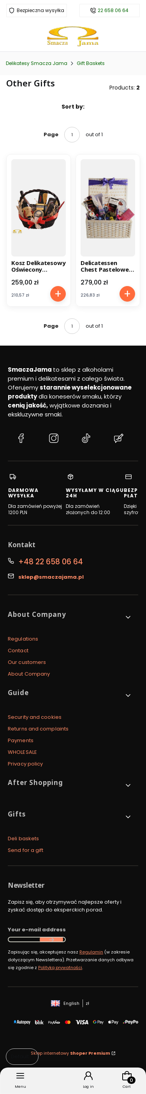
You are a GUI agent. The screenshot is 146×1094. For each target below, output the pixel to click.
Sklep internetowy (70, 1053)
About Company (29, 674)
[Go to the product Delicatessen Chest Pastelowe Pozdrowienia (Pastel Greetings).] (108, 207)
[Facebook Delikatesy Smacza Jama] (21, 439)
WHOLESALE (22, 752)
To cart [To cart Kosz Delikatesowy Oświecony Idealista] (58, 294)
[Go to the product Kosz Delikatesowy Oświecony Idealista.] (38, 207)
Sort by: (73, 107)
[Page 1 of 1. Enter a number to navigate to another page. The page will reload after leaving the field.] (72, 134)
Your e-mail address (37, 929)
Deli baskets (23, 838)
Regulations (23, 639)
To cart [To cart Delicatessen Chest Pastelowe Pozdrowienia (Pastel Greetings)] (127, 294)
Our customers (27, 662)
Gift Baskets (91, 63)
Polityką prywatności (60, 967)
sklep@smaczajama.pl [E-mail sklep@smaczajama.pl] (51, 577)
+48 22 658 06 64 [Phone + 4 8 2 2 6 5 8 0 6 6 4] (50, 562)
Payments (20, 740)
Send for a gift (26, 850)
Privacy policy (25, 763)
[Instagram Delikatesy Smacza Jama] (53, 439)
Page (51, 134)
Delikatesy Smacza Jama (36, 63)
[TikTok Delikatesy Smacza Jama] (86, 439)
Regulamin (91, 952)
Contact (18, 650)
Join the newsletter (51, 939)
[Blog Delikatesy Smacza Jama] (118, 439)
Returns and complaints (38, 728)
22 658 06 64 (113, 10)
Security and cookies (35, 717)
